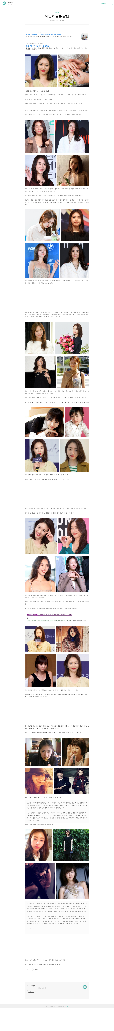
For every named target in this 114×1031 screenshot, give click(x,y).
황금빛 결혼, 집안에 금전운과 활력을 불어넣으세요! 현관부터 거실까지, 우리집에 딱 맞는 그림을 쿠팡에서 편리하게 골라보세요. (56, 49)
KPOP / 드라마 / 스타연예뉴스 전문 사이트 (37, 988)
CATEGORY (106, 3)
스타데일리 (11, 2)
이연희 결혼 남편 (57, 16)
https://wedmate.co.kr (32, 32)
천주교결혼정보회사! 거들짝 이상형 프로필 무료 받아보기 (44, 34)
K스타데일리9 (31, 986)
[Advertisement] (57, 297)
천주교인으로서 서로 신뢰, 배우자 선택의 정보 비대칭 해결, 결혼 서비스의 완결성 (49, 36)
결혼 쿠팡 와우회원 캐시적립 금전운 (37, 46)
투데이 (57, 12)
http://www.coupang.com (32, 43)
